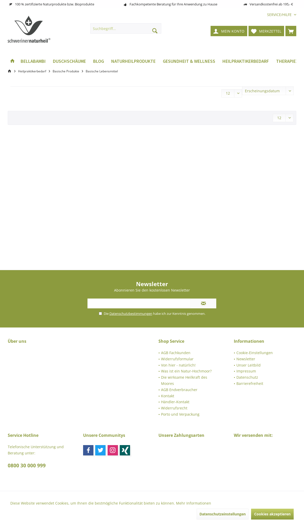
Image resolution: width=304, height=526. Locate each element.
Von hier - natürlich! (178, 365)
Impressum (246, 371)
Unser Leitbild (248, 365)
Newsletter (245, 358)
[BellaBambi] (33, 61)
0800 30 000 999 (27, 465)
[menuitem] (279, 14)
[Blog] (99, 61)
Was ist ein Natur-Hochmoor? (186, 371)
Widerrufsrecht (174, 408)
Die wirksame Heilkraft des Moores (184, 380)
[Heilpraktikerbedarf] (246, 61)
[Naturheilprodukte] (133, 61)
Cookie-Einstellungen (254, 352)
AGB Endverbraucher (179, 389)
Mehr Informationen (193, 503)
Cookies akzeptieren (272, 514)
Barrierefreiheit (249, 383)
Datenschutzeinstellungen (222, 514)
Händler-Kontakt (175, 401)
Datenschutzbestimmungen (130, 313)
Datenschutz (247, 377)
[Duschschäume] (69, 61)
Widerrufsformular (177, 358)
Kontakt (167, 395)
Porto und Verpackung (180, 414)
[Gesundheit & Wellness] (189, 61)
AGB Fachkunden (175, 352)
